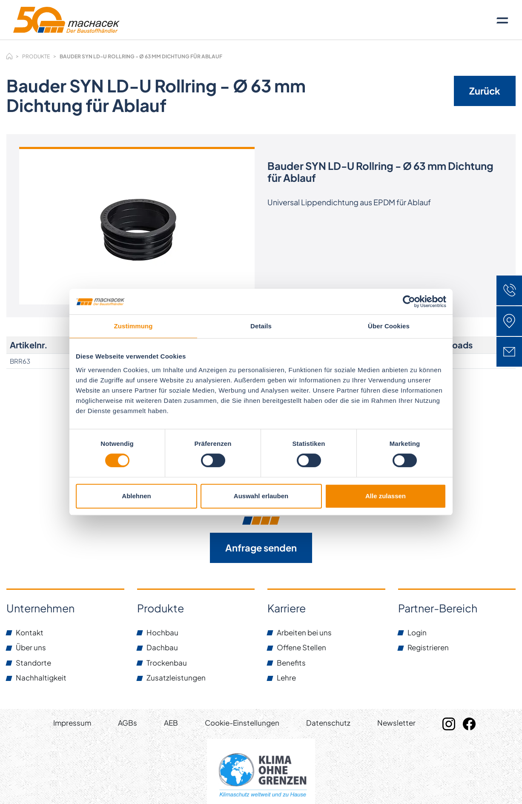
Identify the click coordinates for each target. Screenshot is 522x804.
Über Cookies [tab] (389, 326)
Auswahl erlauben (261, 496)
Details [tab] (261, 326)
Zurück (484, 91)
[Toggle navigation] (502, 20)
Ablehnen (136, 496)
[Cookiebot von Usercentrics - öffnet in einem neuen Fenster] (409, 301)
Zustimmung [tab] (133, 326)
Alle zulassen (385, 496)
